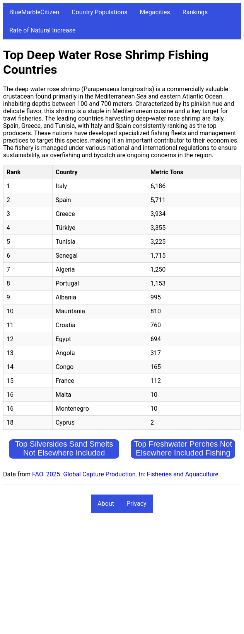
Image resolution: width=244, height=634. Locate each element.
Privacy (136, 503)
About (105, 503)
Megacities (155, 12)
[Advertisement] (122, 577)
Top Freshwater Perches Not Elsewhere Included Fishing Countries (183, 453)
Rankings (195, 12)
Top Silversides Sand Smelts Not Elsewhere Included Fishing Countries (64, 453)
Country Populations (99, 12)
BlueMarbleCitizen (34, 12)
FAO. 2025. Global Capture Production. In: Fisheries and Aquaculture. (126, 474)
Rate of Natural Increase (42, 30)
